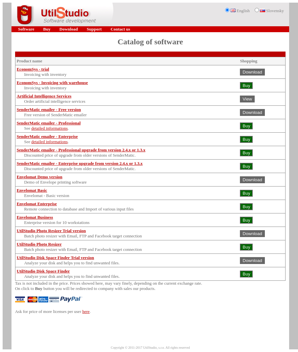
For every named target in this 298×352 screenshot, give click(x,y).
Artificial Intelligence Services (44, 96)
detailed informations (49, 128)
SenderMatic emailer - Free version (49, 109)
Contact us (120, 29)
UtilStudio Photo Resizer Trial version (51, 230)
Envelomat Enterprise (37, 203)
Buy (47, 29)
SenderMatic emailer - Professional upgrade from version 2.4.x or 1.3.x (81, 149)
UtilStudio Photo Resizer (39, 244)
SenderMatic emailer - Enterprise (47, 136)
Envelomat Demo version (39, 176)
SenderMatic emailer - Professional (49, 123)
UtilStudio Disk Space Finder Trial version (55, 257)
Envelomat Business (35, 217)
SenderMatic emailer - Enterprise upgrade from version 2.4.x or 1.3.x (80, 163)
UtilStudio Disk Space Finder (43, 271)
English (240, 10)
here (86, 311)
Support (94, 29)
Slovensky (272, 10)
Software (26, 29)
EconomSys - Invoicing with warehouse (52, 82)
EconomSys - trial (33, 69)
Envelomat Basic (32, 190)
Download (68, 29)
